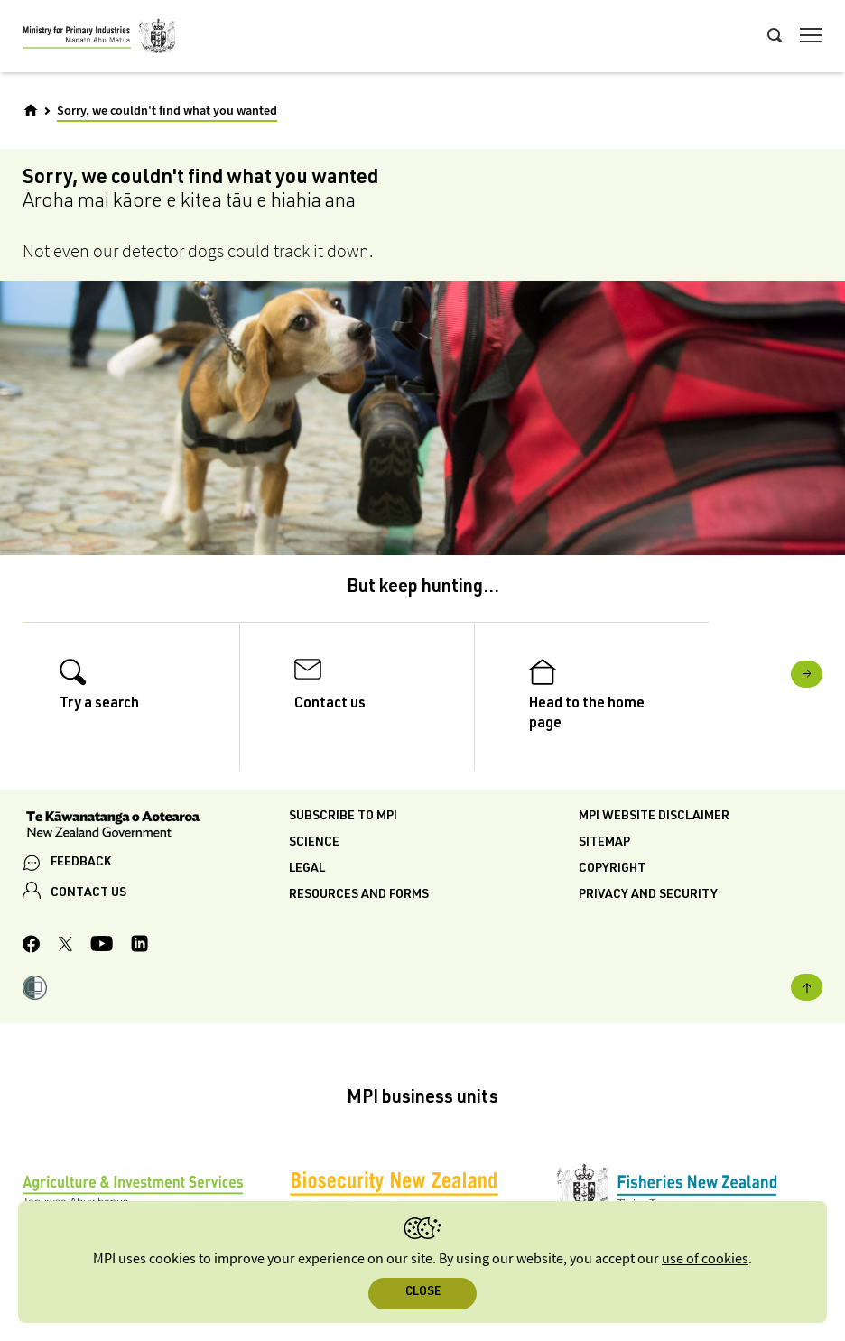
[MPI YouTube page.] (101, 946)
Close (423, 1293)
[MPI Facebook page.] (32, 946)
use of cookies (705, 1259)
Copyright (612, 869)
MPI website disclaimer (654, 816)
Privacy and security (648, 895)
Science (314, 843)
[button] (35, 990)
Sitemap (604, 843)
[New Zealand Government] (156, 827)
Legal (307, 869)
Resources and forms (359, 895)
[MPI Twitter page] (65, 947)
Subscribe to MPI (343, 816)
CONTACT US (88, 893)
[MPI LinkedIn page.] (139, 946)
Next (806, 674)
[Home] (31, 110)
